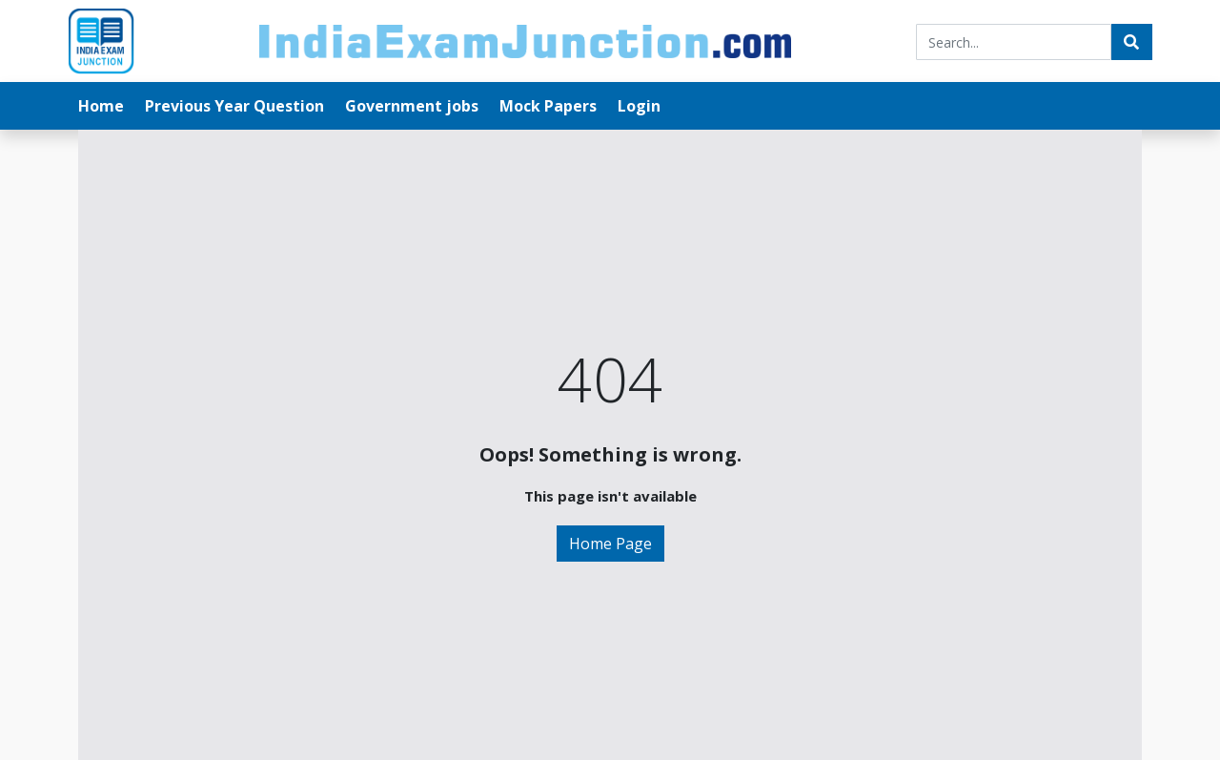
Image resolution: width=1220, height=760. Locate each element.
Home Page (610, 543)
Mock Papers (548, 105)
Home (101, 105)
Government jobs (411, 105)
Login (639, 105)
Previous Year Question (234, 105)
